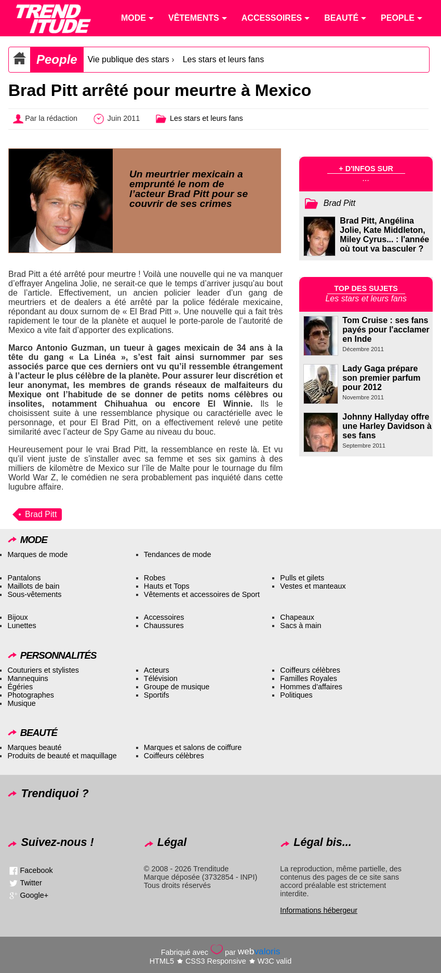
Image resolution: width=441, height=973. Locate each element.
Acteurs (156, 670)
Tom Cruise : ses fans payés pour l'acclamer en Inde (385, 329)
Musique (21, 703)
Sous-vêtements (34, 594)
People (56, 59)
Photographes (30, 695)
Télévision (161, 678)
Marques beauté (34, 747)
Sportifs (156, 695)
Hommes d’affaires (311, 687)
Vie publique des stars (128, 59)
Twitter (31, 883)
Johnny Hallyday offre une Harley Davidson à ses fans (387, 426)
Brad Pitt (41, 514)
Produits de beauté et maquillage (61, 756)
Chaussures (164, 625)
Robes (155, 578)
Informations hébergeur (318, 910)
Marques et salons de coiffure (193, 747)
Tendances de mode (177, 554)
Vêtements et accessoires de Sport (202, 594)
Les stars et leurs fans (223, 59)
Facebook (36, 870)
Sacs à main (300, 625)
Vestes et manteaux (312, 586)
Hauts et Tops (167, 586)
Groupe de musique (176, 687)
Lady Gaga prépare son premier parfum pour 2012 (381, 378)
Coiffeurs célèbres (310, 670)
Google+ (34, 895)
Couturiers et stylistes (43, 670)
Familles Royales (308, 678)
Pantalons (24, 578)
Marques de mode (37, 554)
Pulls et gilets (302, 578)
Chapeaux (297, 617)
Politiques (296, 695)
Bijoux (17, 617)
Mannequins (27, 678)
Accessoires (164, 617)
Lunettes (21, 625)
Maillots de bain (33, 586)
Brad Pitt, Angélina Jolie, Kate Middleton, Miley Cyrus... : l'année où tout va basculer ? (384, 234)
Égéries (20, 687)
